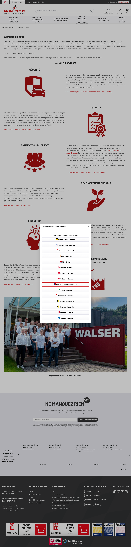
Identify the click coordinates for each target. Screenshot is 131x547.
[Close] (88, 226)
